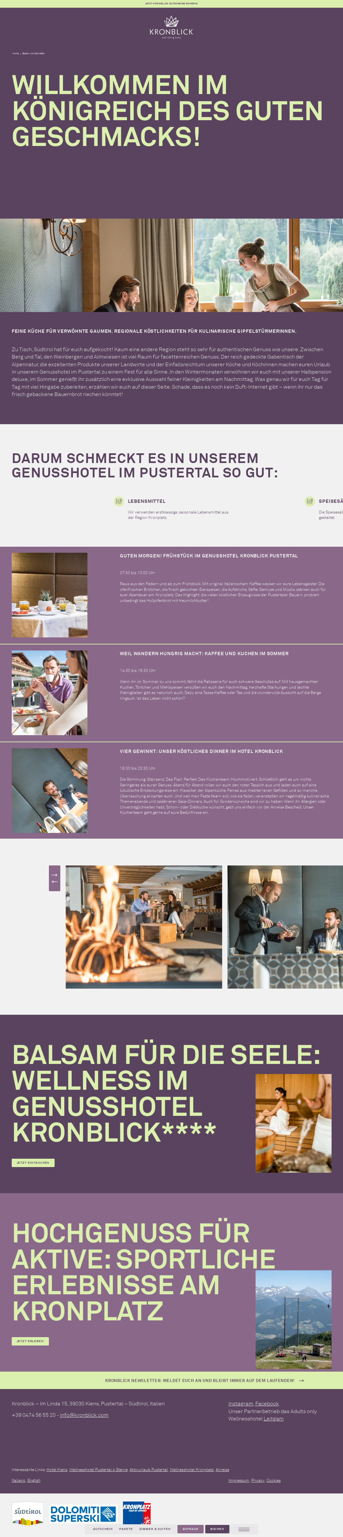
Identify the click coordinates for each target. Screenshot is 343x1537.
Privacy (258, 1480)
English (34, 1480)
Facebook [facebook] (267, 1403)
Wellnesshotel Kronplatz (192, 1469)
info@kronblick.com (84, 1414)
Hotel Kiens (57, 1469)
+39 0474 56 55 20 (34, 1414)
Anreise (222, 1469)
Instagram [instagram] (240, 1403)
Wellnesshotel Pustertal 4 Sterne (98, 1469)
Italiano (18, 1480)
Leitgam (274, 1418)
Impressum (238, 1480)
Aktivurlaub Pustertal (149, 1469)
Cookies (274, 1480)
